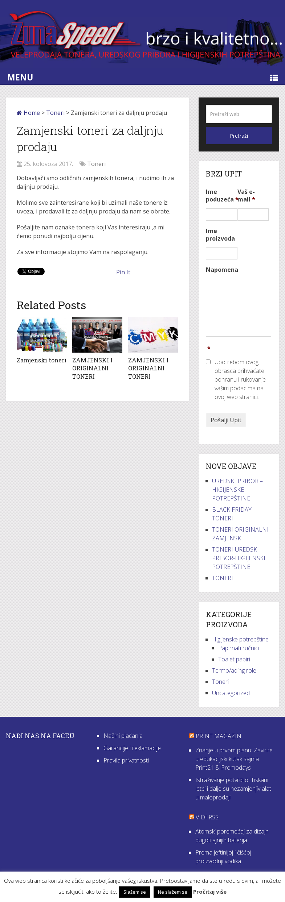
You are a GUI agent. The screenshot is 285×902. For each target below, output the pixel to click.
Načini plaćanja (123, 736)
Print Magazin (218, 736)
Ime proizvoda (220, 234)
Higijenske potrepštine (240, 639)
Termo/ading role (234, 670)
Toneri (55, 113)
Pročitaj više (210, 891)
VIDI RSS (207, 817)
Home (28, 113)
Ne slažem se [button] (172, 892)
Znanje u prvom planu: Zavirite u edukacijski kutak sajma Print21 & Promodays (234, 759)
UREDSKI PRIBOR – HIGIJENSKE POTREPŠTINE (237, 489)
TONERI (222, 578)
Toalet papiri (234, 659)
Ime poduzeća (222, 195)
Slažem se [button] (134, 892)
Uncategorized (231, 693)
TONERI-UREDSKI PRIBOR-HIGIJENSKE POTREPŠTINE (239, 558)
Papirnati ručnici (238, 648)
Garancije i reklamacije (132, 748)
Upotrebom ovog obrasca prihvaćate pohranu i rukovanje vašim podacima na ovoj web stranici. (240, 379)
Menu (20, 77)
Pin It (123, 272)
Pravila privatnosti (126, 760)
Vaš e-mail (246, 195)
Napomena (222, 270)
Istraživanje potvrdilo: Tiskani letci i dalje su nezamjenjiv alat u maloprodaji (233, 788)
